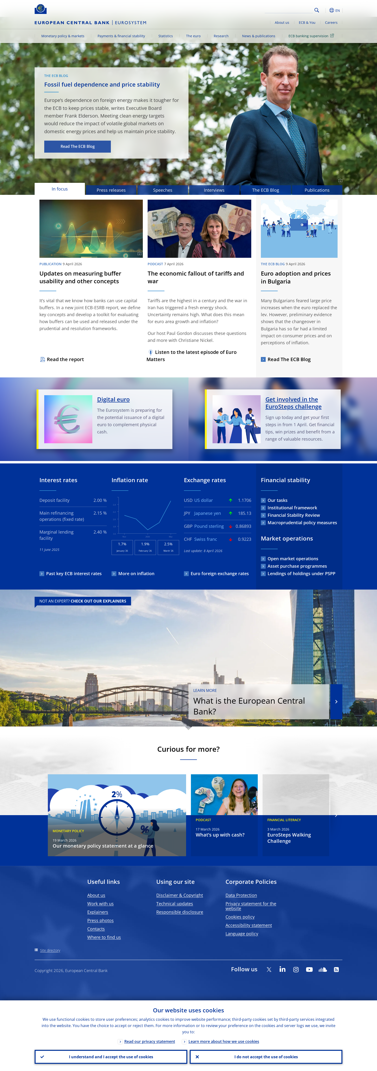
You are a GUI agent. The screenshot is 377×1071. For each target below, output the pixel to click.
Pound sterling (209, 526)
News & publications (258, 36)
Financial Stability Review (294, 515)
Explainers (97, 912)
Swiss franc (205, 539)
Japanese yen (207, 513)
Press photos (100, 920)
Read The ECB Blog (78, 146)
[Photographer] (339, 180)
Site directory (50, 950)
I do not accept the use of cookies (266, 1056)
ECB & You (307, 22)
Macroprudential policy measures (302, 522)
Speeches (162, 190)
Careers (331, 22)
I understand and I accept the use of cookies (111, 1056)
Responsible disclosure (179, 912)
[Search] (289, 9)
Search (317, 10)
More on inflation (136, 573)
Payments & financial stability (121, 36)
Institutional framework (292, 508)
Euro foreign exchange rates (220, 573)
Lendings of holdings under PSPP (301, 573)
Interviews (214, 190)
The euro (193, 36)
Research (221, 36)
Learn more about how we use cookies (223, 1041)
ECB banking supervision (312, 35)
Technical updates (174, 903)
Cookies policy (240, 917)
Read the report (65, 359)
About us (282, 22)
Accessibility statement (249, 925)
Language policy (242, 933)
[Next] (336, 815)
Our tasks (278, 500)
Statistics (165, 36)
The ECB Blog (265, 190)
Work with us (100, 903)
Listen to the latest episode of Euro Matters (191, 356)
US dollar (203, 500)
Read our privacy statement (149, 1041)
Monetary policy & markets (62, 36)
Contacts (96, 929)
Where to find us (104, 937)
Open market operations (293, 558)
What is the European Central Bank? (258, 702)
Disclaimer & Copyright (179, 895)
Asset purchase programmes (297, 566)
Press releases (111, 190)
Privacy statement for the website (251, 906)
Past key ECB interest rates (74, 573)
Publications (317, 190)
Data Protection (241, 895)
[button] (325, 10)
